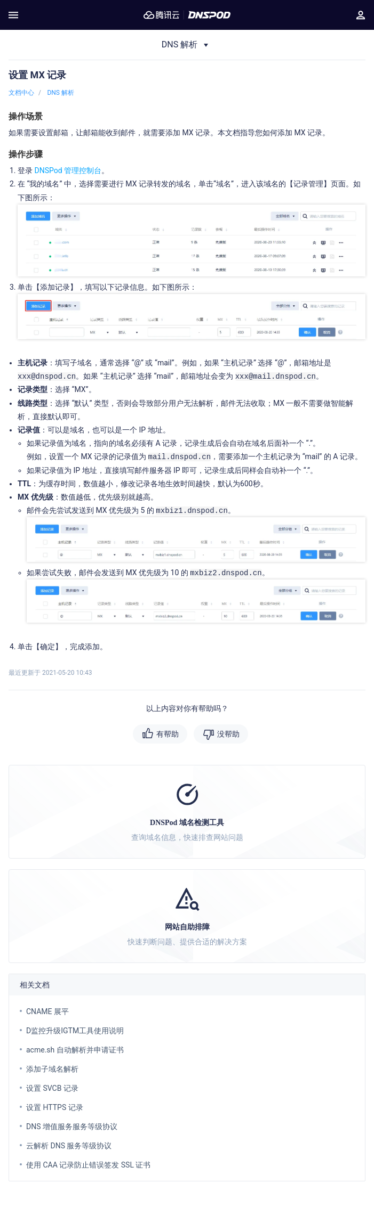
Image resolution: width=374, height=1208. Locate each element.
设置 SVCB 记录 (52, 1088)
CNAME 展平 (47, 1011)
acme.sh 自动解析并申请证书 (75, 1050)
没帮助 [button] (228, 734)
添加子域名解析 (52, 1069)
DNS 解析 (60, 92)
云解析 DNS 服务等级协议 (69, 1145)
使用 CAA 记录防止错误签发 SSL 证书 (88, 1165)
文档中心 (21, 92)
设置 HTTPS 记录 (54, 1107)
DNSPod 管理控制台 (67, 170)
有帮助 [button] (167, 734)
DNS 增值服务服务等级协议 (71, 1126)
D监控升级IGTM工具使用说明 (75, 1030)
